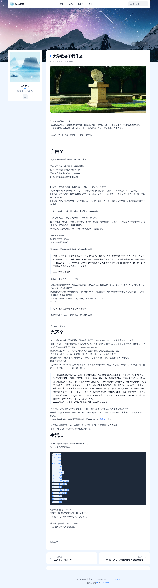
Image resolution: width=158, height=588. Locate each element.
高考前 (103, 419)
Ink (97, 583)
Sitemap (116, 579)
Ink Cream (105, 583)
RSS (110, 579)
